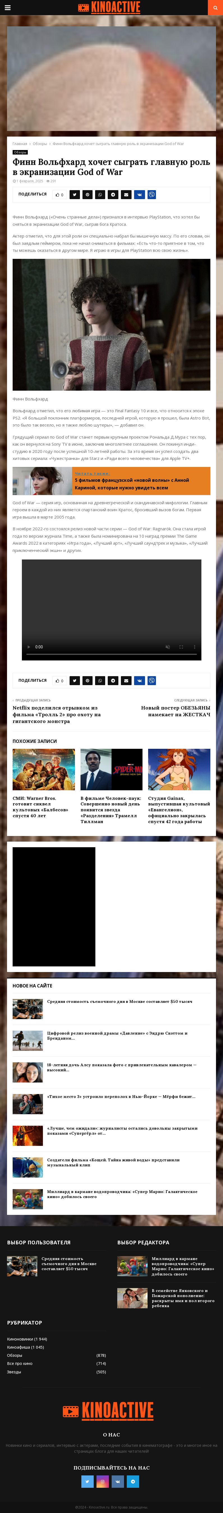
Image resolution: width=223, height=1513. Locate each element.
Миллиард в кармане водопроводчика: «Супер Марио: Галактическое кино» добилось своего (183, 1266)
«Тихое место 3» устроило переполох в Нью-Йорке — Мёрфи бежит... (121, 1096)
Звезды (14, 1371)
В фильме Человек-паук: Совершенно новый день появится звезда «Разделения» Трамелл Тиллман (111, 809)
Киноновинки (20, 1339)
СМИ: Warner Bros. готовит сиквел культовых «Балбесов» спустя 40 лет (40, 806)
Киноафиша (18, 1347)
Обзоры (20, 152)
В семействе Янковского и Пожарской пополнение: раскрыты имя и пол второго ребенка (183, 1298)
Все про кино (20, 1363)
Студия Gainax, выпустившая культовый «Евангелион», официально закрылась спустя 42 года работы (179, 809)
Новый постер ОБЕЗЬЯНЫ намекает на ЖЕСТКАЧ (175, 711)
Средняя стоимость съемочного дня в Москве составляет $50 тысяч (119, 1001)
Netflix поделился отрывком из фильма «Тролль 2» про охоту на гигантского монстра (57, 714)
